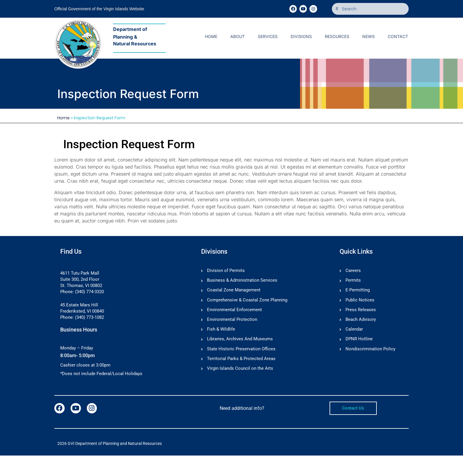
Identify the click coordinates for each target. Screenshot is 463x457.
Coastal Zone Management (233, 290)
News (368, 36)
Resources (337, 36)
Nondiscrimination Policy (370, 351)
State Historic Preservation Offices (241, 351)
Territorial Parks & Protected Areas (241, 361)
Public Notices (359, 300)
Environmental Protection (232, 321)
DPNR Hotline (359, 341)
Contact (398, 36)
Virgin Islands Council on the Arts (240, 371)
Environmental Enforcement (234, 311)
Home (211, 36)
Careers (353, 270)
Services (268, 36)
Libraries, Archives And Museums (240, 341)
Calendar (354, 331)
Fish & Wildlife (221, 331)
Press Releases (360, 311)
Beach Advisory (360, 321)
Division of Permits (226, 270)
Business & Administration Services (242, 280)
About (237, 36)
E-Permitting (357, 290)
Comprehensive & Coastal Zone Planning (247, 300)
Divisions (301, 36)
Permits (353, 280)
